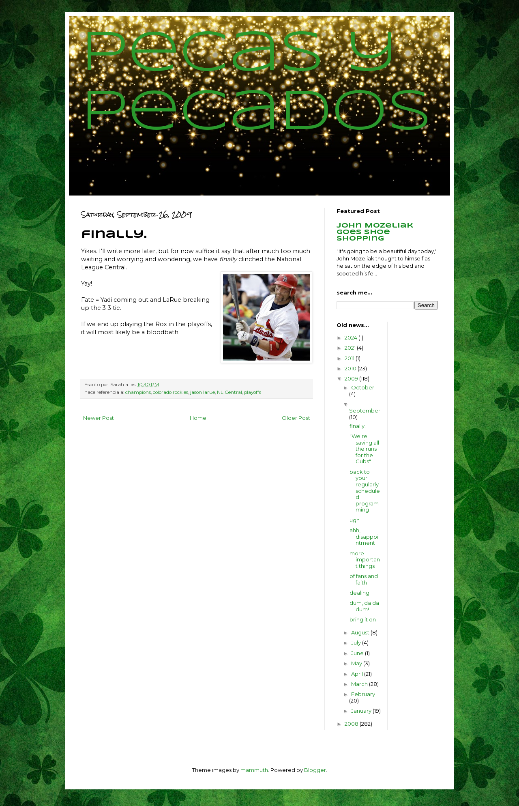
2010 (351, 368)
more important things (365, 559)
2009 (352, 378)
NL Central (229, 392)
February (363, 694)
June (358, 653)
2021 (351, 347)
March (360, 684)
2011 (350, 358)
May (357, 663)
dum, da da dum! (364, 606)
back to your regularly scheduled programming (365, 491)
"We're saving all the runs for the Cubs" (364, 448)
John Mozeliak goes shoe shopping (375, 232)
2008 (352, 723)
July (356, 642)
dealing (359, 592)
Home (198, 418)
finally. (358, 426)
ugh (355, 520)
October (362, 387)
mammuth (254, 770)
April (357, 674)
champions (138, 392)
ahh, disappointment (364, 536)
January (362, 710)
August (361, 632)
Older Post (296, 418)
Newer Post (98, 418)
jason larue (202, 392)
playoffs (252, 392)
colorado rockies (170, 392)
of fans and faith (364, 579)
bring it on (363, 619)
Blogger (315, 770)
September (364, 410)
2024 (351, 337)
